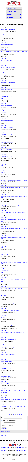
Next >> (24, 414)
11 (21, 414)
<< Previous (3, 414)
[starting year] (13, 423)
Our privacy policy (5, 447)
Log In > (14, 20)
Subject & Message (11, 420)
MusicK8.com (20, 447)
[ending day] (8, 425)
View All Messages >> (5, 431)
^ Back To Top (3, 435)
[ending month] (5, 425)
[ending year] (11, 425)
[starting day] (9, 423)
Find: (11, 417)
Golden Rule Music (21, 450)
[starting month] (6, 423)
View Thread (3, 34)
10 (19, 414)
